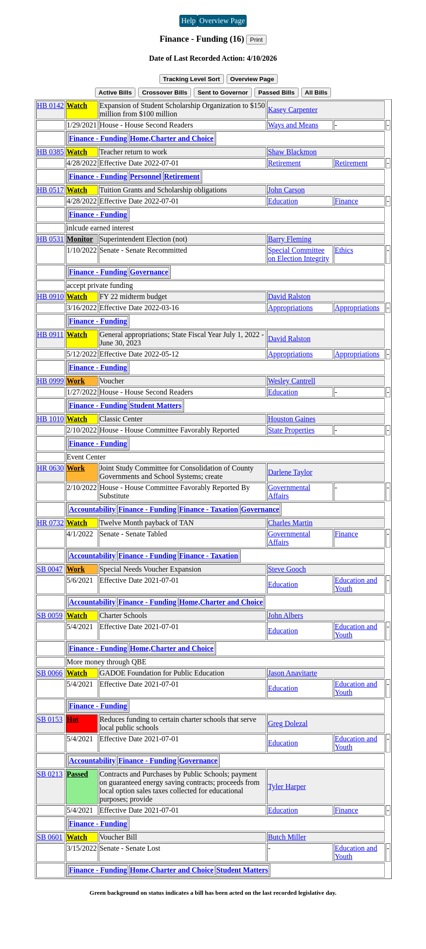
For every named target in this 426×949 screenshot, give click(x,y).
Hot (73, 719)
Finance (346, 201)
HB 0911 (50, 334)
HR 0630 (50, 468)
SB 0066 (50, 673)
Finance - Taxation (208, 509)
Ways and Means (293, 125)
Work (76, 381)
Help (188, 21)
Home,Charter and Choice (172, 138)
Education (283, 201)
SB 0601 (50, 837)
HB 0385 (50, 152)
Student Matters (156, 405)
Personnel (145, 176)
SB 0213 (50, 774)
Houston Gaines (292, 419)
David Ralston (289, 296)
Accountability (92, 509)
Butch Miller (287, 837)
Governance (149, 272)
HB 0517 (50, 190)
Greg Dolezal (288, 723)
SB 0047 (50, 569)
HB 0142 (50, 105)
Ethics (344, 250)
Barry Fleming (290, 239)
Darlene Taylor (290, 472)
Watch (77, 105)
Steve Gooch (287, 569)
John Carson (286, 190)
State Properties (291, 430)
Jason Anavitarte (292, 673)
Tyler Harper (287, 786)
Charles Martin (290, 523)
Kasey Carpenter (293, 110)
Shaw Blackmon (292, 152)
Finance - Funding (98, 138)
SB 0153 (50, 719)
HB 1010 (50, 419)
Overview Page (222, 21)
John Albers (285, 615)
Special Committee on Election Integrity (298, 254)
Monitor (80, 239)
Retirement (284, 163)
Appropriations (290, 308)
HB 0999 (50, 381)
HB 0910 (50, 296)
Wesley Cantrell (291, 381)
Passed (77, 774)
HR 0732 (50, 523)
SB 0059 (50, 615)
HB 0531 (50, 239)
